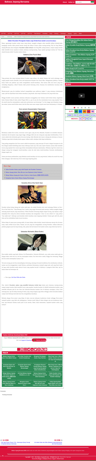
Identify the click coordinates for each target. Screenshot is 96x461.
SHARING (86, 115)
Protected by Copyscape (65, 457)
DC (90, 119)
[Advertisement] (48, 18)
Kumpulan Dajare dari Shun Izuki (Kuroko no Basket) (9, 366)
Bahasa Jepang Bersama (17, 2)
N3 (84, 111)
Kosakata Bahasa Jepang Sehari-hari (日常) (79, 76)
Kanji (51, 33)
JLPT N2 (23, 33)
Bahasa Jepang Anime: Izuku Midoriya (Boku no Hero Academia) (9, 383)
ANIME (69, 115)
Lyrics (75, 33)
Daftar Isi (71, 2)
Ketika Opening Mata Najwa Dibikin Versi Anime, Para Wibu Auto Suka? (55, 383)
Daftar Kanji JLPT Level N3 (74, 68)
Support (54, 458)
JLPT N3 (16, 33)
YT (83, 119)
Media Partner (60, 458)
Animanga (63, 33)
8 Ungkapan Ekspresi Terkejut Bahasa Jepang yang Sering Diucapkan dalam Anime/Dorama (39, 367)
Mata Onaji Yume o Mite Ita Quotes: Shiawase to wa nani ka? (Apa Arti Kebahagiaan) (55, 367)
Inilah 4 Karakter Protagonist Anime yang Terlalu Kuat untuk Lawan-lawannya (32, 40)
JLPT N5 (3, 33)
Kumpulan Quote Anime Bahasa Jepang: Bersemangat (20, 178)
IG (80, 119)
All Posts (93, 115)
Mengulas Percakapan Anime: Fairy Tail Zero (40, 357)
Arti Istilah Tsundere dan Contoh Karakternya (24, 357)
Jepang (69, 33)
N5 (76, 111)
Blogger (40, 458)
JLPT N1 (30, 33)
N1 (93, 111)
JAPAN (80, 115)
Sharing (56, 33)
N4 (80, 111)
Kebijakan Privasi (47, 458)
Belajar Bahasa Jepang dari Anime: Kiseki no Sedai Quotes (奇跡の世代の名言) (27, 175)
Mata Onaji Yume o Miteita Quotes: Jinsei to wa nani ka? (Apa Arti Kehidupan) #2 (55, 359)
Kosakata (45, 33)
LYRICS (75, 115)
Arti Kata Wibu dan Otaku (18, 277)
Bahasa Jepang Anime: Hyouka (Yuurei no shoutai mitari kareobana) (40, 375)
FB (87, 119)
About (65, 2)
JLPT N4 (10, 33)
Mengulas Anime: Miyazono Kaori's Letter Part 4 (24, 383)
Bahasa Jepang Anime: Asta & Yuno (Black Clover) (9, 357)
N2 (89, 111)
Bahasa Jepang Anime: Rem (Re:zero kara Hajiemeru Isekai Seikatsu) (24, 172)
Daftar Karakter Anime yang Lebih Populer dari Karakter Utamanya (23, 169)
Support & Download (26, 340)
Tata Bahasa (37, 33)
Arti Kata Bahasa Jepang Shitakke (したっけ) (24, 374)
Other (80, 33)
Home (3, 36)
